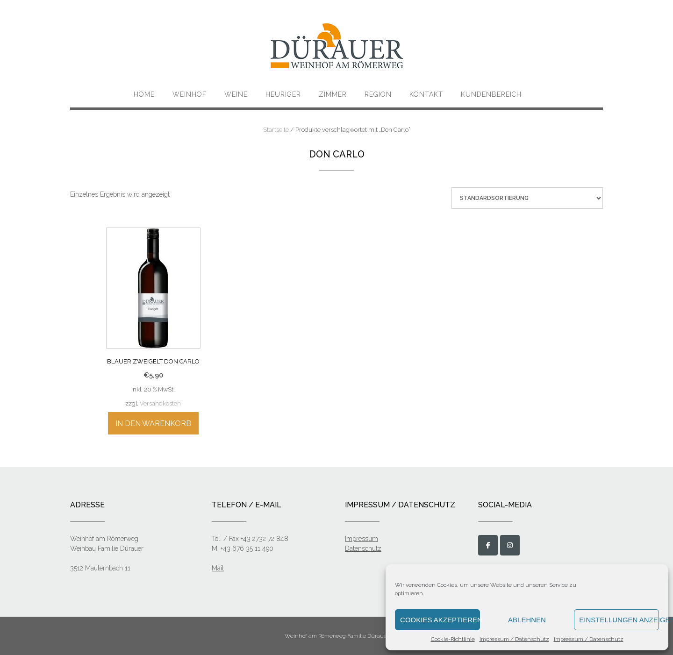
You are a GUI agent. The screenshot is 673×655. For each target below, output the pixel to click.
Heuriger (283, 94)
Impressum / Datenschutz (514, 639)
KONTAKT (426, 94)
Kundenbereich (491, 94)
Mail (218, 568)
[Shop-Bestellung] (527, 198)
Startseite (276, 129)
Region (378, 94)
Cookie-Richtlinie (453, 639)
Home (144, 94)
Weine (236, 94)
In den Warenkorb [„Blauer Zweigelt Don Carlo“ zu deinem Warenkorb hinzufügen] (153, 423)
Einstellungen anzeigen (619, 620)
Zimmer (333, 94)
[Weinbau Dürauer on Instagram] (510, 545)
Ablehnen (527, 620)
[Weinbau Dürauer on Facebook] (488, 545)
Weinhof (189, 94)
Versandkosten (160, 403)
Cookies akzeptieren (440, 620)
